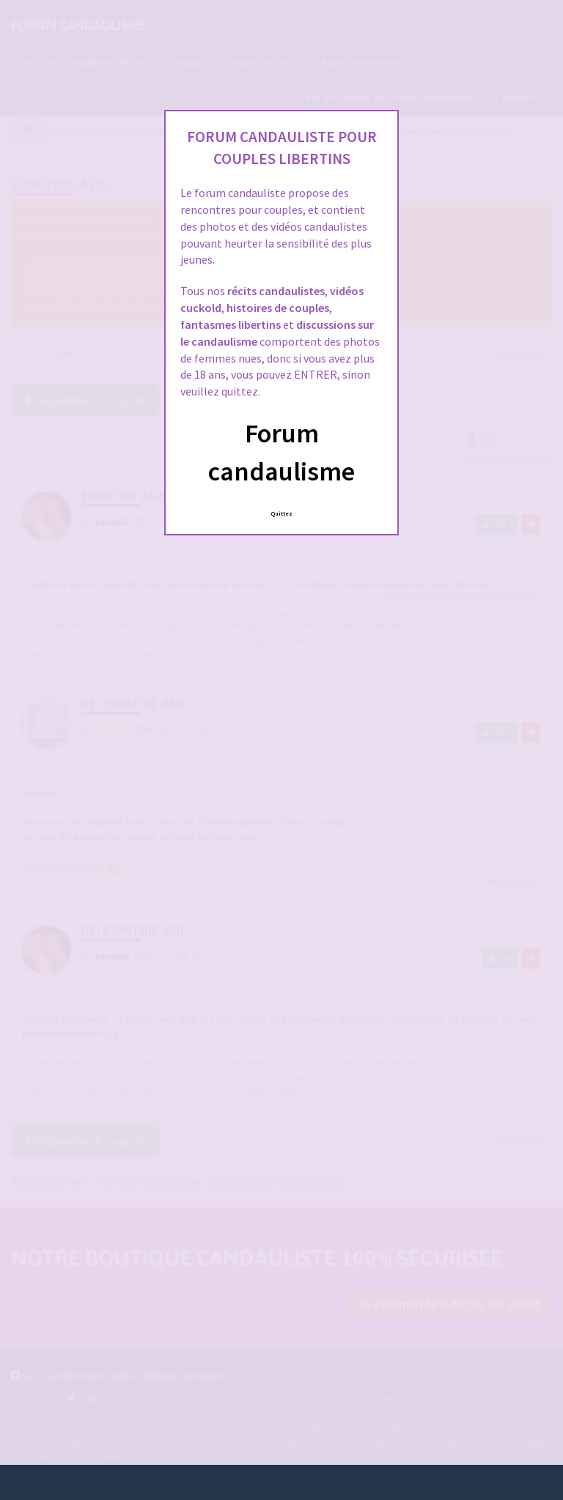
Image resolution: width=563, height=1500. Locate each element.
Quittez (281, 513)
